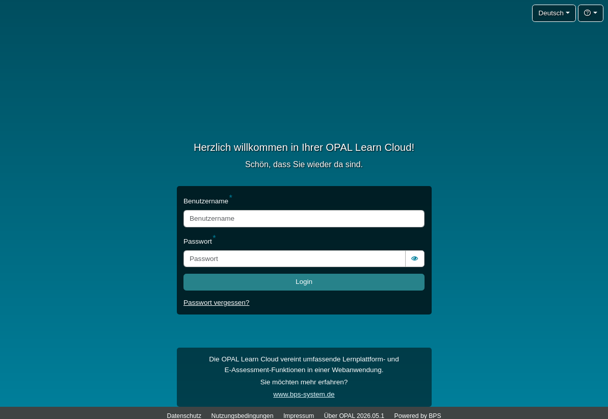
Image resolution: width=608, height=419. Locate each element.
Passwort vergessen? (216, 302)
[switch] (415, 258)
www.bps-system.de (303, 394)
